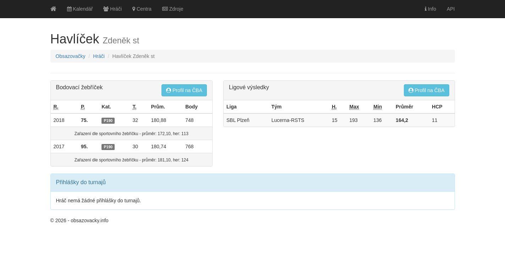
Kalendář (80, 9)
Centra (142, 9)
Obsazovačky (71, 56)
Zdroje (172, 9)
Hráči (112, 9)
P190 (108, 120)
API (451, 9)
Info (430, 9)
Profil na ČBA (184, 90)
